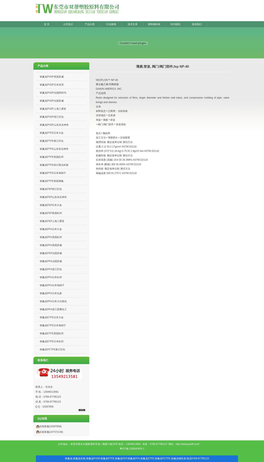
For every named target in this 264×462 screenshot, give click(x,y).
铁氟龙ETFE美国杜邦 (52, 333)
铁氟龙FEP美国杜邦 (51, 213)
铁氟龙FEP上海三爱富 (52, 221)
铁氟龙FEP (121, 458)
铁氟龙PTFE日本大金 (52, 132)
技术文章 (133, 24)
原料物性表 (154, 24)
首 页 (47, 24)
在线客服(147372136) (48, 432)
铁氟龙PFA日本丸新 (51, 293)
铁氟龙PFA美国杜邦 (51, 237)
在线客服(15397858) (48, 426)
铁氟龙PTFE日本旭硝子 (53, 173)
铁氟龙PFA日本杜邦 (51, 277)
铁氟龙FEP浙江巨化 (51, 189)
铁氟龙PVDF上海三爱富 (53, 108)
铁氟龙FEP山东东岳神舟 (53, 197)
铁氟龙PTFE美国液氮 (52, 181)
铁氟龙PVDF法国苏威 (52, 100)
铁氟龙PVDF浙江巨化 (52, 116)
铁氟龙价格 (79, 458)
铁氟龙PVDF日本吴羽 (52, 84)
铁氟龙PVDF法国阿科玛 (53, 92)
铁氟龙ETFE (147, 458)
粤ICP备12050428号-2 (132, 448)
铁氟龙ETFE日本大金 (52, 317)
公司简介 (68, 24)
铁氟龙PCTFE (162, 458)
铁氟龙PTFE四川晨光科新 (54, 165)
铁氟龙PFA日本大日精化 (53, 301)
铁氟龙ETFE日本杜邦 (52, 341)
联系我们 (197, 24)
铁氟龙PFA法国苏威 (51, 261)
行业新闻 (111, 24)
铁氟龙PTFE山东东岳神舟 (54, 148)
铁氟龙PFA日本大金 (51, 229)
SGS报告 (175, 24)
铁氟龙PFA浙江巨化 (51, 269)
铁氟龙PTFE (107, 458)
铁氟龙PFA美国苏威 (51, 245)
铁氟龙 (68, 458)
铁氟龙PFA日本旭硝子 (52, 285)
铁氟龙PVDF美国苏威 (52, 76)
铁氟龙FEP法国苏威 (51, 253)
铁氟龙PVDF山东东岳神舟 (54, 124)
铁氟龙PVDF (93, 458)
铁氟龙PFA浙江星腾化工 (53, 309)
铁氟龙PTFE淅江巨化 (52, 140)
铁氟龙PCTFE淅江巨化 (52, 349)
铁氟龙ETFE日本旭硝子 (53, 325)
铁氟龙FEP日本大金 (51, 205)
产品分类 (90, 24)
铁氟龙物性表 (178, 458)
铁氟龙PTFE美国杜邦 (52, 157)
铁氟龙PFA (134, 458)
